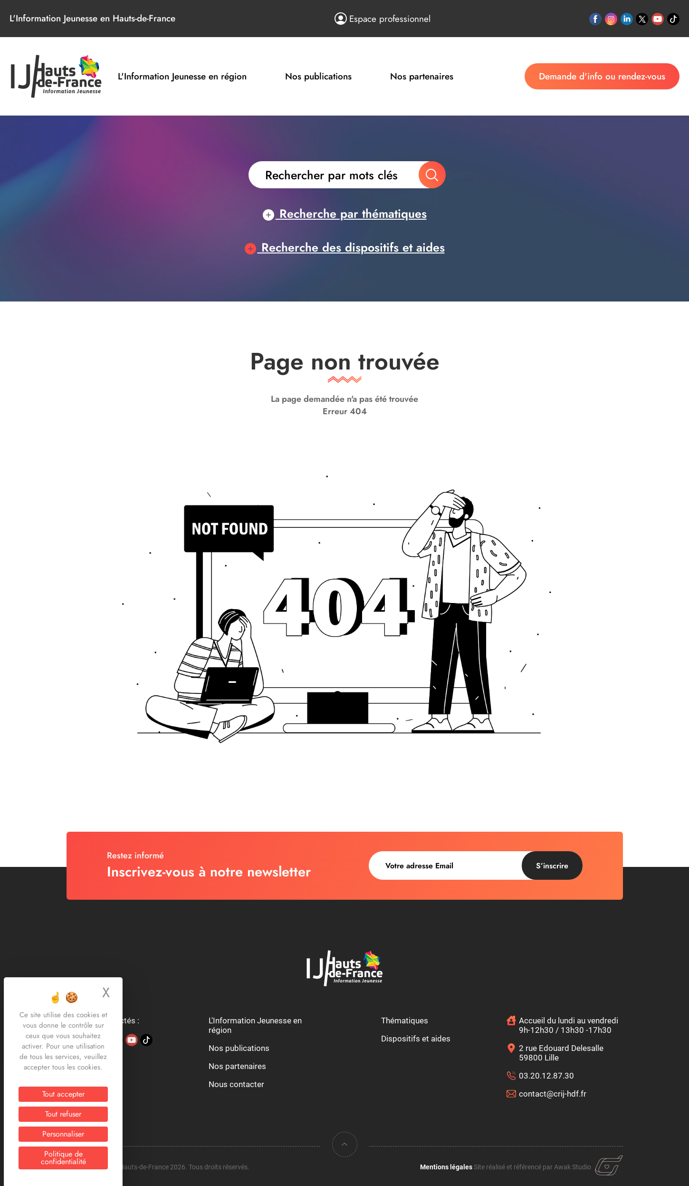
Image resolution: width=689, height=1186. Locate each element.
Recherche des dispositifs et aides (345, 247)
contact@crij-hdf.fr (552, 1094)
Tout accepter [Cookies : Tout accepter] (63, 1094)
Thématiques (404, 1020)
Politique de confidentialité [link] (63, 1157)
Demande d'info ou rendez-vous (602, 76)
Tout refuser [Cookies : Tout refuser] (63, 1113)
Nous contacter (236, 1084)
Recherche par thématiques (345, 213)
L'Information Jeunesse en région (182, 76)
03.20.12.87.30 (546, 1075)
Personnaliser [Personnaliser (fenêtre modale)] (63, 1133)
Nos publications (318, 76)
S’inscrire (552, 865)
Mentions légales (446, 1167)
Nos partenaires (421, 76)
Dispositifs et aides (415, 1038)
